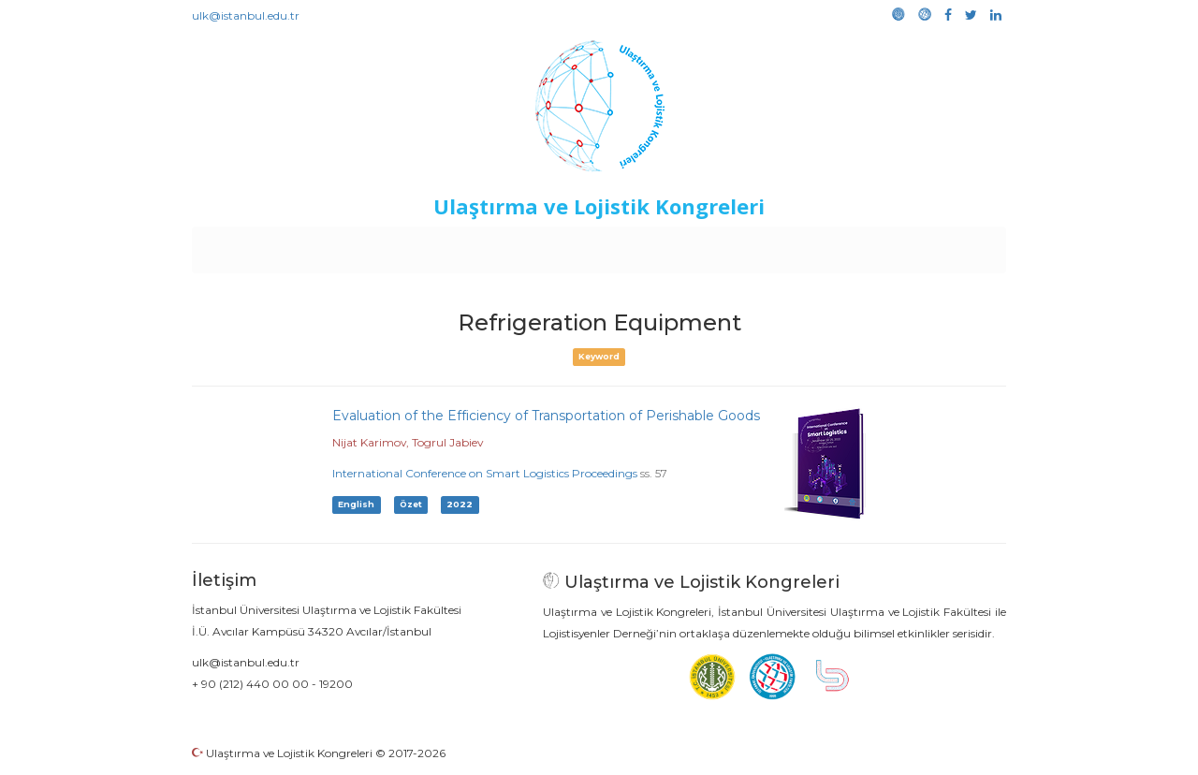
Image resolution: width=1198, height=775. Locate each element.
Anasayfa (270, 245)
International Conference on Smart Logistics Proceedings (484, 473)
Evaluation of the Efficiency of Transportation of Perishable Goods (546, 415)
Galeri (881, 245)
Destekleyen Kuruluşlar (450, 245)
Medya (935, 245)
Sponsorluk (728, 245)
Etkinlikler (570, 245)
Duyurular (647, 245)
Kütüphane (813, 245)
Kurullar (338, 245)
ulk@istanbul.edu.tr (246, 15)
